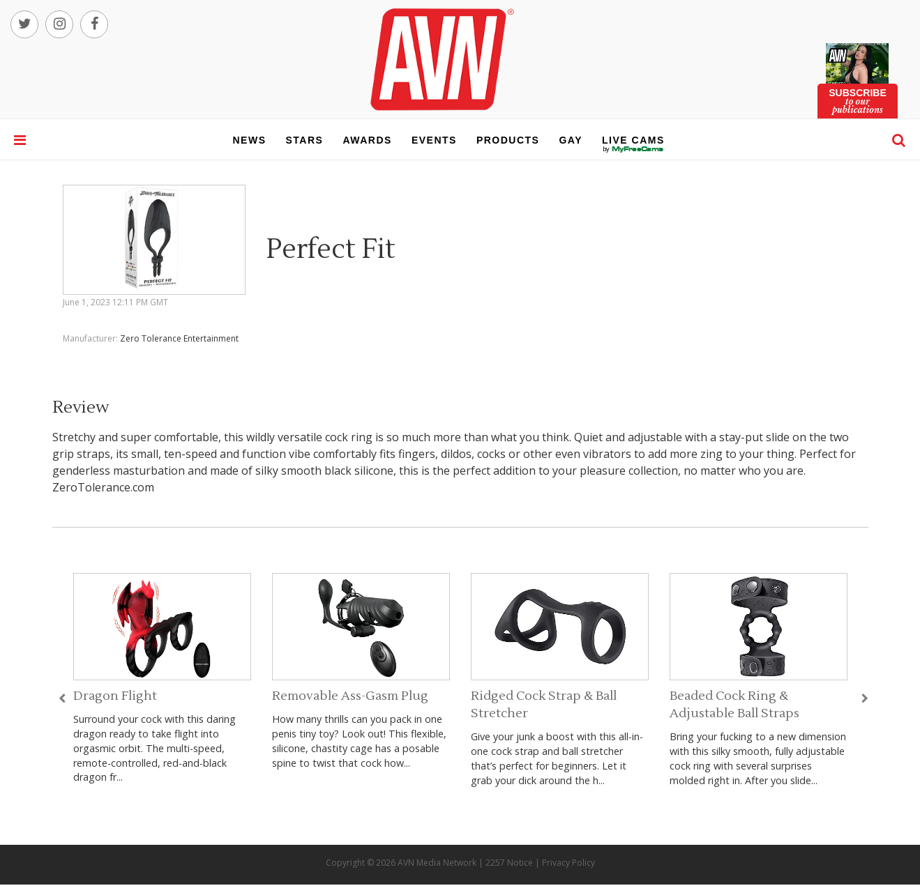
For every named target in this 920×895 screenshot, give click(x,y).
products (508, 140)
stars (305, 140)
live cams (633, 149)
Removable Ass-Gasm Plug (350, 696)
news (249, 140)
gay (570, 140)
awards (366, 140)
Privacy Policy (568, 863)
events (434, 140)
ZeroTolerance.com (103, 487)
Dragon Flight (115, 696)
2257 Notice (509, 863)
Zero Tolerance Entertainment (179, 338)
